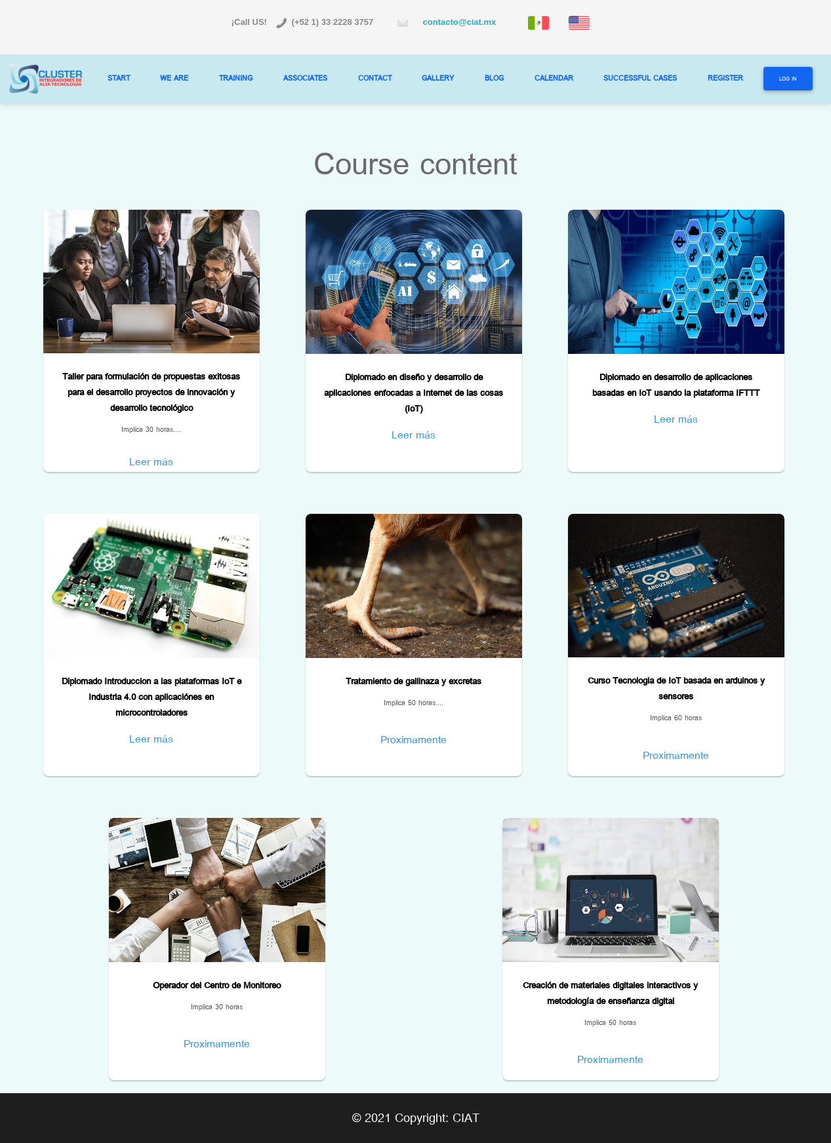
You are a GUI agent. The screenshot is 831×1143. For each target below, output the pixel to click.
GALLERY (438, 78)
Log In (788, 79)
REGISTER (725, 78)
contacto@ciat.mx (457, 22)
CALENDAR (554, 78)
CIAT (466, 1117)
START (119, 78)
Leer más (151, 461)
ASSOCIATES (305, 78)
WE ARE (174, 78)
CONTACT (375, 78)
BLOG (494, 78)
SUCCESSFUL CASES (640, 78)
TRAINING (236, 78)
